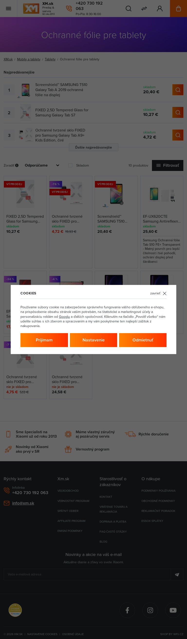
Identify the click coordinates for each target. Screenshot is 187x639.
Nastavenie (94, 340)
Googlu (64, 316)
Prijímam (44, 340)
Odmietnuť (142, 340)
